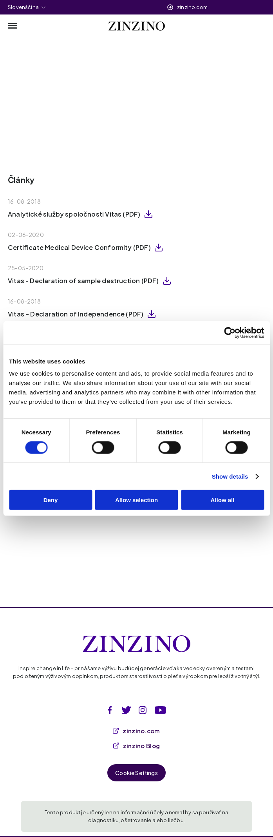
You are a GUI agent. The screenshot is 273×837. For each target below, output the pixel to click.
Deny (50, 500)
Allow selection (136, 500)
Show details (230, 476)
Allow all (223, 500)
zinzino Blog (136, 745)
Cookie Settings (136, 772)
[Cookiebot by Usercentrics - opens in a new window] (229, 332)
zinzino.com (192, 7)
